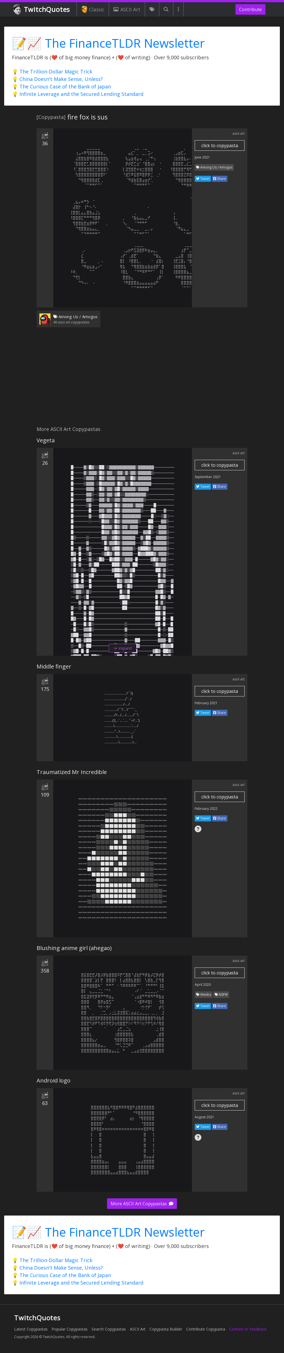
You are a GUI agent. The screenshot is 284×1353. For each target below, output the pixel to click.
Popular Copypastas (70, 1329)
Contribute (250, 9)
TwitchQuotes (42, 9)
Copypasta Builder (165, 1329)
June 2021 (202, 157)
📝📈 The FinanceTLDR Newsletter (108, 43)
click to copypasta (219, 145)
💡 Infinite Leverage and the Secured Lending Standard (77, 94)
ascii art (238, 133)
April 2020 (203, 984)
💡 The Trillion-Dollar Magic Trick (52, 71)
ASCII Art (126, 9)
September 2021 (208, 476)
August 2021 (204, 1117)
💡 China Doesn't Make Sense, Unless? (57, 79)
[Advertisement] (142, 380)
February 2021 (206, 703)
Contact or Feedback (248, 1329)
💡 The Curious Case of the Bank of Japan (61, 86)
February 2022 (206, 808)
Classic (92, 9)
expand (123, 648)
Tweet (203, 178)
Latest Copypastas (31, 1329)
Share (219, 178)
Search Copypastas (109, 1329)
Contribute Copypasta (205, 1329)
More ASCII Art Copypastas (142, 1204)
